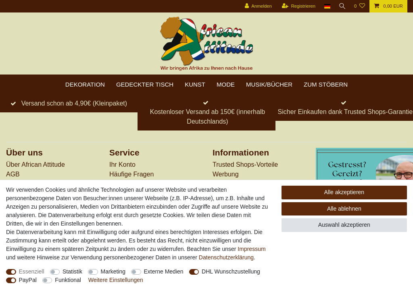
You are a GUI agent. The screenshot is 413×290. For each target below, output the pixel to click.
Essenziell (31, 271)
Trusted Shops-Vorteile (245, 164)
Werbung (226, 174)
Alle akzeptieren (344, 192)
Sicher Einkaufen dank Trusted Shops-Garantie (345, 111)
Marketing (113, 271)
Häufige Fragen (131, 174)
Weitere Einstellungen (115, 280)
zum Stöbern (326, 84)
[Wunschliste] (359, 6)
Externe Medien (164, 271)
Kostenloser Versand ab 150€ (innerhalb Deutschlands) (207, 116)
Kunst (195, 84)
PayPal (28, 280)
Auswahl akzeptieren (344, 225)
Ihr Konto (122, 164)
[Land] (325, 6)
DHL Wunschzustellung (231, 271)
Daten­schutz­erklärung (226, 257)
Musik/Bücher (269, 84)
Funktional (68, 280)
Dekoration (85, 84)
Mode (226, 84)
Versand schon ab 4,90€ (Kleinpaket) (74, 103)
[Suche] (342, 6)
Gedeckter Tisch (144, 84)
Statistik (72, 271)
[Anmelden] (257, 6)
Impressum (251, 249)
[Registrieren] (297, 6)
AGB (13, 174)
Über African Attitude (35, 164)
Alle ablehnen (344, 208)
